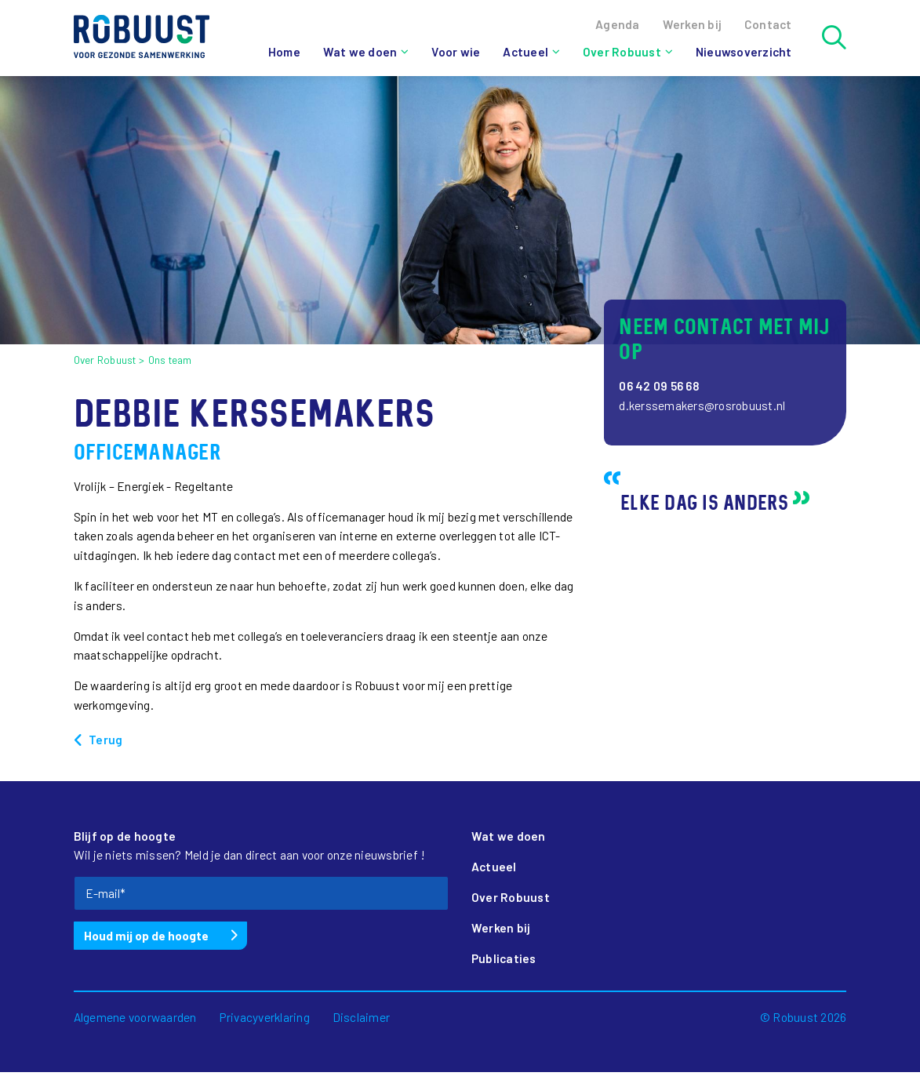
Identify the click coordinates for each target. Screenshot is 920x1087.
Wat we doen (360, 52)
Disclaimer (362, 1017)
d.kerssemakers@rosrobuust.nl (702, 405)
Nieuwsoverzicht (744, 52)
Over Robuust (622, 52)
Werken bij (501, 928)
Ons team (170, 360)
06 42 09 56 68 (659, 386)
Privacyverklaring (265, 1017)
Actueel (525, 52)
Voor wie (455, 52)
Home (284, 52)
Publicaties (503, 958)
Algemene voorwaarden (135, 1017)
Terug (105, 740)
